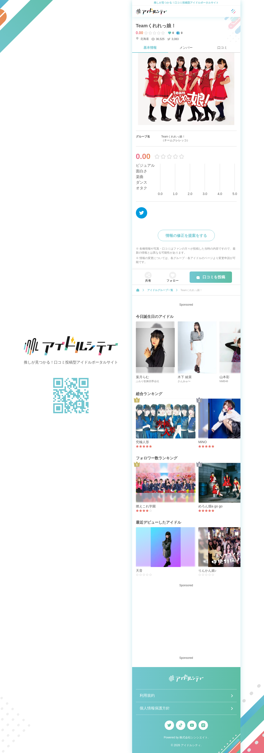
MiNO (202, 442)
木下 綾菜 (185, 377)
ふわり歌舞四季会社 (147, 381)
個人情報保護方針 (155, 708)
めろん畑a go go (210, 506)
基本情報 (150, 47)
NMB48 (223, 381)
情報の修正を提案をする (186, 236)
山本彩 (224, 377)
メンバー (186, 47)
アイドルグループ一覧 (160, 290)
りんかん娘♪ (207, 570)
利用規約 (147, 695)
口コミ (222, 47)
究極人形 (142, 442)
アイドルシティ (191, 745)
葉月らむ (142, 377)
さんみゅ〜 (184, 381)
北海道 (142, 38)
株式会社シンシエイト (193, 737)
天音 (139, 570)
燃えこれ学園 (146, 506)
